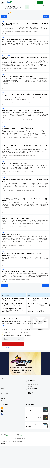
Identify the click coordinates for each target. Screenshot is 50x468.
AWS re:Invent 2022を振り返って (11, 247)
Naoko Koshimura (16, 127)
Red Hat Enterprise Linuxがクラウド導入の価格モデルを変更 (19, 43)
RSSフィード (11, 13)
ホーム (3, 398)
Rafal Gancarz (6, 73)
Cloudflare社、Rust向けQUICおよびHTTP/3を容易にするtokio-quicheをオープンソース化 (13, 318)
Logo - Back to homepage (9, 2)
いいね (5, 36)
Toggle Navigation (2, 2)
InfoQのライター (5, 413)
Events (3, 408)
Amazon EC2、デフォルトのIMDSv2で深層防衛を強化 (17, 136)
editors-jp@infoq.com (21, 457)
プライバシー (4, 465)
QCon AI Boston (32, 408)
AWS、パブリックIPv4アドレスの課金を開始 (14, 174)
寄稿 (3, 411)
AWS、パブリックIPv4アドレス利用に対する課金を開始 (18, 82)
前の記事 (44, 17)
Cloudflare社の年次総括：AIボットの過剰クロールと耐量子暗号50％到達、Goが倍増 (13, 323)
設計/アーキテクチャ (6, 59)
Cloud (3, 22)
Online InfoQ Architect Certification (31, 402)
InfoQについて (5, 415)
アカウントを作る (6, 401)
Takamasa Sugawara (18, 73)
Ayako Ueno (16, 238)
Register (39, 2)
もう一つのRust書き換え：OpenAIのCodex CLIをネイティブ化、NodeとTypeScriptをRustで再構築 (13, 329)
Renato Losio (5, 52)
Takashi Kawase (16, 52)
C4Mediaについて (6, 418)
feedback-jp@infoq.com (6, 457)
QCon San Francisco (31, 413)
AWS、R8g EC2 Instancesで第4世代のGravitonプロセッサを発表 (20, 117)
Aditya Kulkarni (6, 238)
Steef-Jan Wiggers (7, 108)
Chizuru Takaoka (16, 182)
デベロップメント (7, 313)
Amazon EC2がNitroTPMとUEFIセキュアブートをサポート (18, 285)
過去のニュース (44, 303)
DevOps (4, 228)
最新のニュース (5, 303)
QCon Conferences (6, 406)
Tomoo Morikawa (19, 221)
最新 (5, 17)
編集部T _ (14, 295)
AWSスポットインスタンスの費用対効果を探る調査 (16, 230)
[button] (13, 363)
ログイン (4, 403)
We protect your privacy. (6, 366)
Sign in (46, 2)
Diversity (4, 420)
